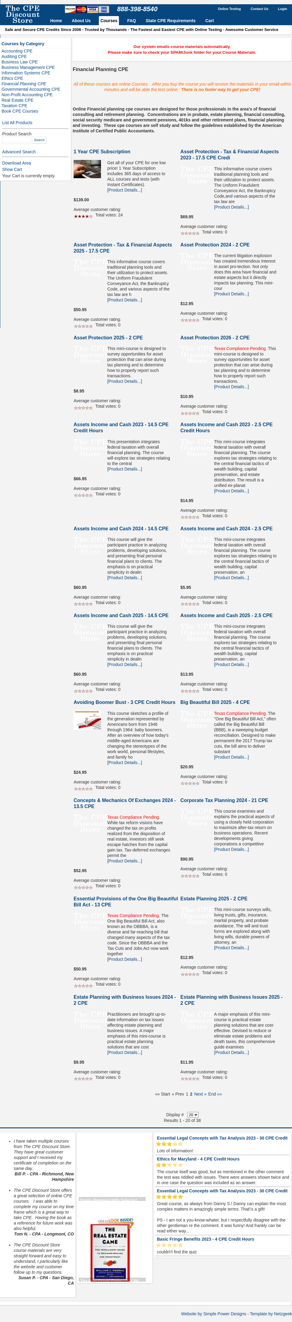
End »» (215, 1094)
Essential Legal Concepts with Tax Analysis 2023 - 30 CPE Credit (222, 1138)
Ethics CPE (12, 78)
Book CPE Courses (20, 111)
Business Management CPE (28, 67)
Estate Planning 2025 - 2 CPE (214, 898)
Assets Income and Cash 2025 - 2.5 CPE (226, 615)
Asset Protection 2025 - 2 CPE (108, 337)
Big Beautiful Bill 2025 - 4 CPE (215, 702)
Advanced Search (19, 151)
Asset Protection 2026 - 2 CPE (215, 337)
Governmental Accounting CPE (31, 89)
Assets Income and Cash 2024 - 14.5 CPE (121, 528)
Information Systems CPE (26, 72)
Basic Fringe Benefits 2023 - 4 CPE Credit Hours (205, 1239)
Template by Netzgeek (271, 1313)
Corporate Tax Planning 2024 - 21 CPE (224, 800)
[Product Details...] (124, 190)
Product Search (17, 133)
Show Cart (12, 169)
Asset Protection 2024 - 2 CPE (215, 244)
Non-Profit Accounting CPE (27, 94)
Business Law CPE (20, 61)
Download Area (16, 163)
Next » (200, 1094)
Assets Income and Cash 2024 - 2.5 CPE (226, 528)
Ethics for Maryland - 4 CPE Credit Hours (198, 1159)
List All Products (17, 122)
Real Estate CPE (17, 100)
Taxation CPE (14, 105)
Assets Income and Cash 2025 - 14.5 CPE (121, 615)
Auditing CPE (14, 56)
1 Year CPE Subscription (102, 151)
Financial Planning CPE (24, 83)
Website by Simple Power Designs (213, 1313)
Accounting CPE (17, 51)
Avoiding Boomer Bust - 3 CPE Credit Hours (125, 702)
